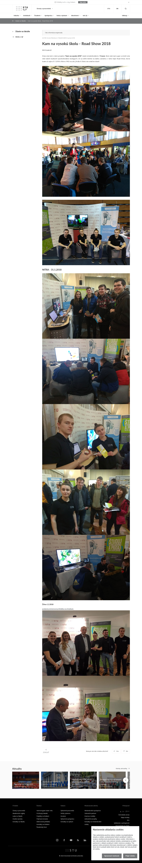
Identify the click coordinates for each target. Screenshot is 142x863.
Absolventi (75, 15)
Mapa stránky (125, 817)
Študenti (37, 15)
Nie (125, 751)
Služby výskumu (65, 813)
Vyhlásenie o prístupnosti (121, 823)
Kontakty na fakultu (19, 822)
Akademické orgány (19, 813)
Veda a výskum (62, 15)
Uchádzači (26, 15)
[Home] (12, 21)
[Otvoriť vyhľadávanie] (125, 8)
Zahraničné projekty (91, 819)
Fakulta (16, 15)
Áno (116, 751)
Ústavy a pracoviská (44, 8)
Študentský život (42, 827)
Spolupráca (48, 15)
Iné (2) (85, 15)
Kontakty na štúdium (43, 824)
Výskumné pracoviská (67, 810)
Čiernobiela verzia (123, 815)
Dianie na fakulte (20, 21)
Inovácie (63, 816)
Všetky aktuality (121, 768)
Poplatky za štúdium (43, 816)
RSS (128, 820)
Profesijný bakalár (42, 813)
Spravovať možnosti (111, 856)
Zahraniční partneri (90, 813)
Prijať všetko (130, 856)
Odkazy (124, 15)
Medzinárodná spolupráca (93, 810)
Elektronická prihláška (43, 822)
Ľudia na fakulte (17, 816)
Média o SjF (19, 37)
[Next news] (125, 780)
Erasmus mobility (90, 816)
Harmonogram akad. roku (45, 810)
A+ (123, 811)
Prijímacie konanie (42, 819)
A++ (127, 811)
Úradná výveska (17, 819)
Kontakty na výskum (67, 822)
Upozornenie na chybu (122, 826)
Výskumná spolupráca (67, 819)
